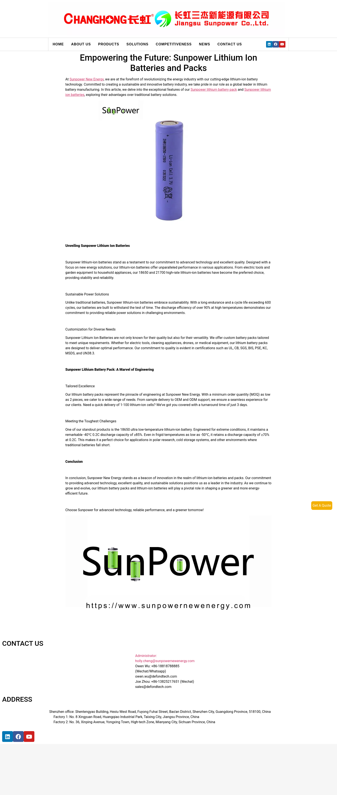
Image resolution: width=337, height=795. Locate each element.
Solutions (137, 44)
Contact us (230, 44)
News (204, 44)
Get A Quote (321, 505)
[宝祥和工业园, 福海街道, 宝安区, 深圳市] (78, 762)
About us (81, 44)
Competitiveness (174, 44)
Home (58, 44)
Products (108, 44)
